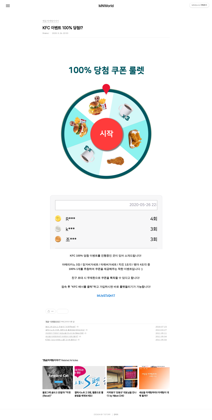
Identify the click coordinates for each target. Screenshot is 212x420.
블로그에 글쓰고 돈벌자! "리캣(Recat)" (60, 327)
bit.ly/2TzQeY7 (106, 295)
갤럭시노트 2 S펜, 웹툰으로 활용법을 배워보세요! (65, 330)
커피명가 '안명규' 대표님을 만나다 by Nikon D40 (64, 333)
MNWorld (106, 6)
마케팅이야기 (55, 322)
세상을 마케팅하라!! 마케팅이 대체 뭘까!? (61, 336)
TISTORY (107, 414)
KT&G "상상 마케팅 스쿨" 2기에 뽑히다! (61, 340)
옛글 (47, 322)
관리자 (116, 414)
